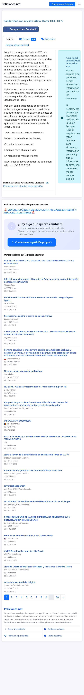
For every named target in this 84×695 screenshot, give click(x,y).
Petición (10, 79)
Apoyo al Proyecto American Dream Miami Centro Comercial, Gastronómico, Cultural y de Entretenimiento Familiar (36, 444)
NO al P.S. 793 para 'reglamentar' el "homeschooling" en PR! (35, 427)
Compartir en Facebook (20, 70)
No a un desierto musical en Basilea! (23, 411)
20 (57, 638)
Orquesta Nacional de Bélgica (19, 623)
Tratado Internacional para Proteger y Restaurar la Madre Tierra (38, 607)
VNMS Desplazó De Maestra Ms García (24, 591)
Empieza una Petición (62, 4)
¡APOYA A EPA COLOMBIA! (17, 461)
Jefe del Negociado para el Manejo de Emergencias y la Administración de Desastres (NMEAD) (41, 321)
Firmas (27, 80)
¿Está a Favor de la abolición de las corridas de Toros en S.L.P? (36, 495)
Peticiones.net (11, 4)
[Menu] (79, 4)
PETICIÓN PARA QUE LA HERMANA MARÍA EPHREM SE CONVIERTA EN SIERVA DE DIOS (40, 478)
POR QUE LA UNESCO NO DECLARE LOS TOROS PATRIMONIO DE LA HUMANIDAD (39, 303)
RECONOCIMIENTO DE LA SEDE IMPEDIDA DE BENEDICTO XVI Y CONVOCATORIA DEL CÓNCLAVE (37, 559)
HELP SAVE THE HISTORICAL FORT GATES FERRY (28, 576)
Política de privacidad (17, 85)
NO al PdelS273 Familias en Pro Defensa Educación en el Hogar (37, 542)
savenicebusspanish (14, 526)
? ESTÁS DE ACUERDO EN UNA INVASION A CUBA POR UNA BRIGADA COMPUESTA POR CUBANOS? (39, 374)
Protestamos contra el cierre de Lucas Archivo (28, 356)
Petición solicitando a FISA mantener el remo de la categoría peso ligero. (38, 339)
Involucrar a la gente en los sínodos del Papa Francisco (33, 511)
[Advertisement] (42, 35)
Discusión (48, 79)
